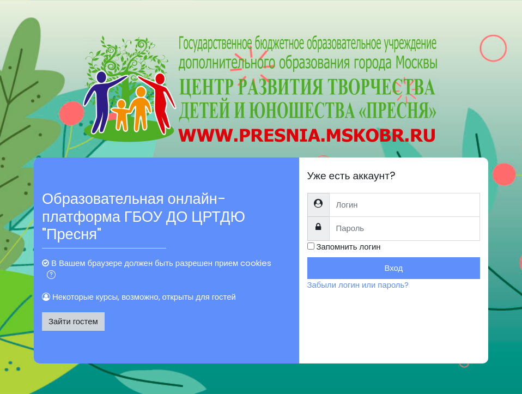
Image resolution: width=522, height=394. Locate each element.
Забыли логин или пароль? (358, 284)
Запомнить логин (349, 246)
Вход (393, 268)
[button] (51, 275)
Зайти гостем (73, 321)
